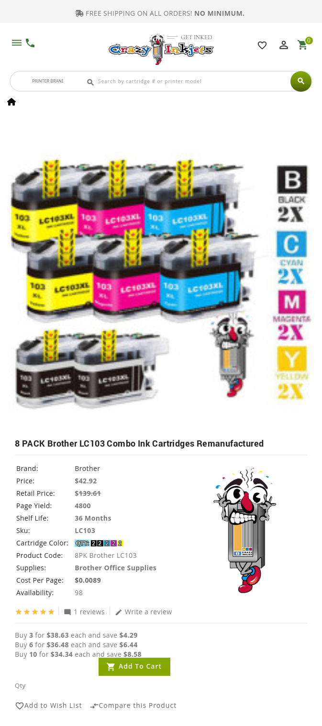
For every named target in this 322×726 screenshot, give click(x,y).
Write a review (143, 611)
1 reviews (84, 611)
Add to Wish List (48, 706)
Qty (20, 685)
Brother (87, 468)
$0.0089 (88, 580)
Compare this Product (133, 706)
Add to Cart (140, 666)
